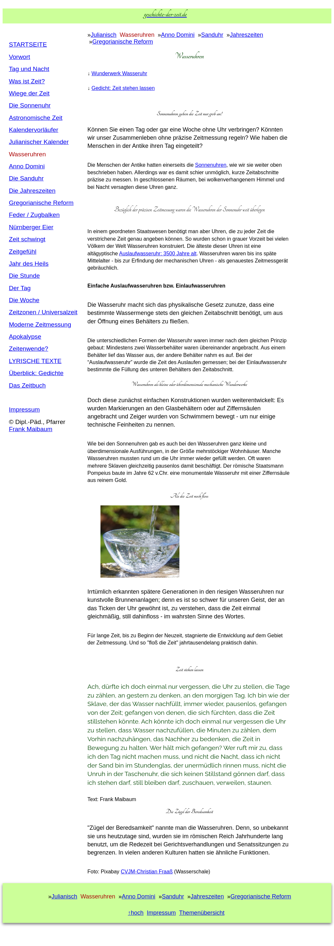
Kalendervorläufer (33, 129)
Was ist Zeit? (27, 81)
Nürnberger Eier (31, 227)
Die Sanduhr (26, 178)
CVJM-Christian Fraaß (147, 871)
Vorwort (19, 56)
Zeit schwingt (27, 239)
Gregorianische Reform (41, 202)
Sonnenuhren (210, 165)
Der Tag (20, 288)
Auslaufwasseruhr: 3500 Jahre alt (157, 253)
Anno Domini (27, 166)
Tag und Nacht (29, 68)
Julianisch (103, 35)
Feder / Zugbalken (34, 214)
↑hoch (136, 913)
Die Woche (24, 300)
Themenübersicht (201, 913)
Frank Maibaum (30, 429)
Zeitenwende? (28, 348)
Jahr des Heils (29, 263)
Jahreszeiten (246, 35)
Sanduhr (212, 35)
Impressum (24, 409)
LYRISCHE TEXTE (35, 361)
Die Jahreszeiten (32, 190)
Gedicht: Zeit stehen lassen (123, 88)
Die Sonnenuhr (30, 105)
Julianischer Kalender (38, 141)
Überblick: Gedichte (36, 373)
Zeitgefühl (22, 251)
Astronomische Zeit (35, 117)
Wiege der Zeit (29, 93)
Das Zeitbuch (27, 385)
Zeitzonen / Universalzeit (43, 312)
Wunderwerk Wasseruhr (119, 73)
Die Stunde (24, 275)
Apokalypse (25, 336)
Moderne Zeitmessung (40, 324)
